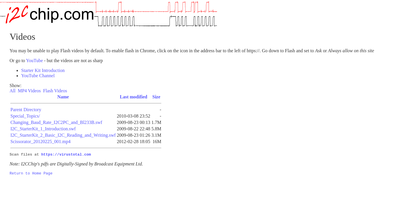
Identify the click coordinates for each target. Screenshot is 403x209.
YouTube (34, 60)
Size (156, 96)
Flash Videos (55, 90)
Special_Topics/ (25, 115)
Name (63, 96)
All (13, 90)
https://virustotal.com (66, 155)
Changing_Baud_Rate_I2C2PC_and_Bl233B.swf (56, 122)
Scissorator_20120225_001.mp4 (40, 141)
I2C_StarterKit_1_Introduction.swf (43, 128)
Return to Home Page (31, 174)
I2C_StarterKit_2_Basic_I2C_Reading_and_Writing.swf (63, 135)
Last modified (133, 96)
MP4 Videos (30, 90)
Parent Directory (25, 109)
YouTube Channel (38, 75)
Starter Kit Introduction (43, 70)
